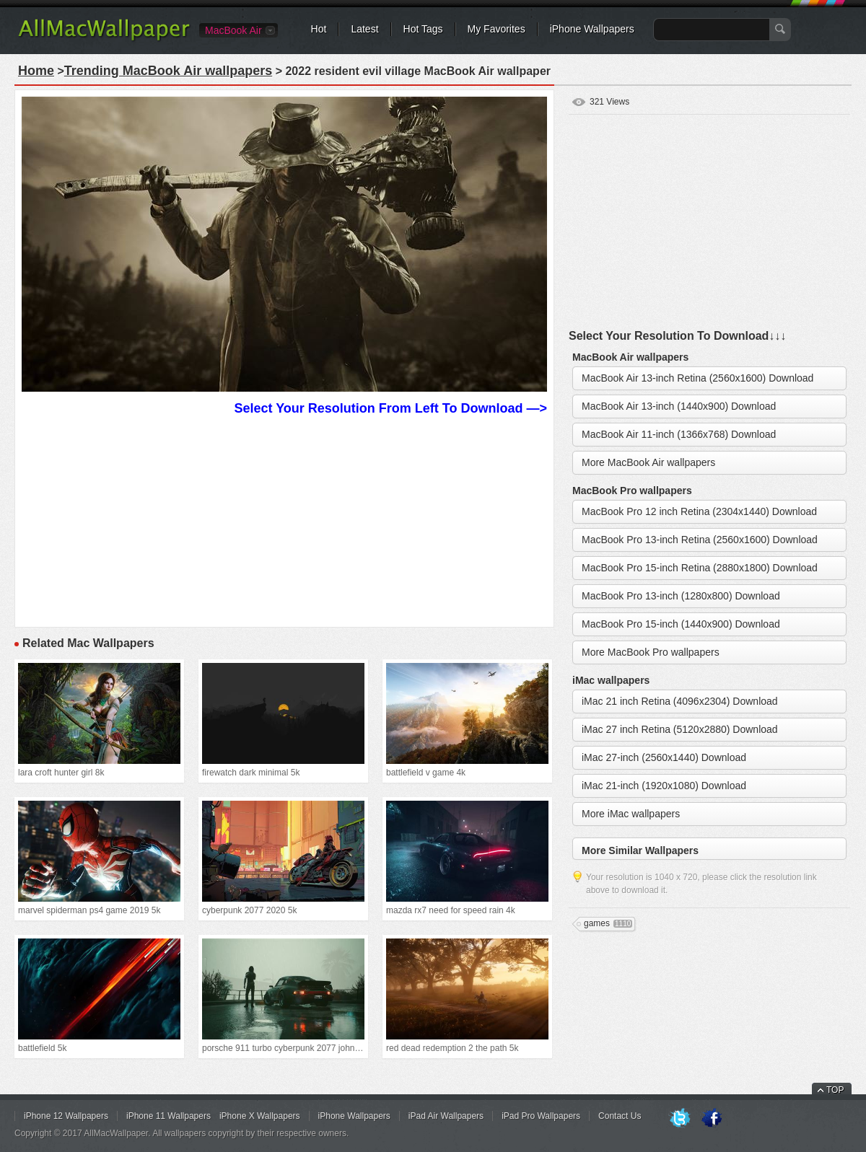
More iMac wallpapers (631, 813)
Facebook (711, 1118)
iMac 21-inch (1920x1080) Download (664, 785)
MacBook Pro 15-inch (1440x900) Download (681, 624)
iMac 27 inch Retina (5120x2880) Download (680, 729)
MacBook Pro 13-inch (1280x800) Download (681, 596)
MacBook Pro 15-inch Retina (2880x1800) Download (700, 567)
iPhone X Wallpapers (259, 1116)
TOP (835, 1090)
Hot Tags (423, 29)
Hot (319, 29)
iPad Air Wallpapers (446, 1116)
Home (36, 70)
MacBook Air (233, 30)
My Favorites (496, 29)
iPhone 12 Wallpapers (66, 1116)
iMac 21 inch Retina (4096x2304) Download (680, 701)
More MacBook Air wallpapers (648, 462)
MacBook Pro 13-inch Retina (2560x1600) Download (700, 539)
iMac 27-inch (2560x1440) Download (664, 757)
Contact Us (619, 1116)
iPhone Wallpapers (592, 29)
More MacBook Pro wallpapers (651, 652)
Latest (364, 29)
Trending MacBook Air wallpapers (168, 70)
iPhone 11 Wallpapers (168, 1116)
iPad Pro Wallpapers (541, 1116)
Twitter (679, 1118)
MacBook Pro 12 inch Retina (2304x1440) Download (699, 511)
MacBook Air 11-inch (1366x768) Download (679, 434)
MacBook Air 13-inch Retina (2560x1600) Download (697, 378)
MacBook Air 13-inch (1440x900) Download (679, 406)
